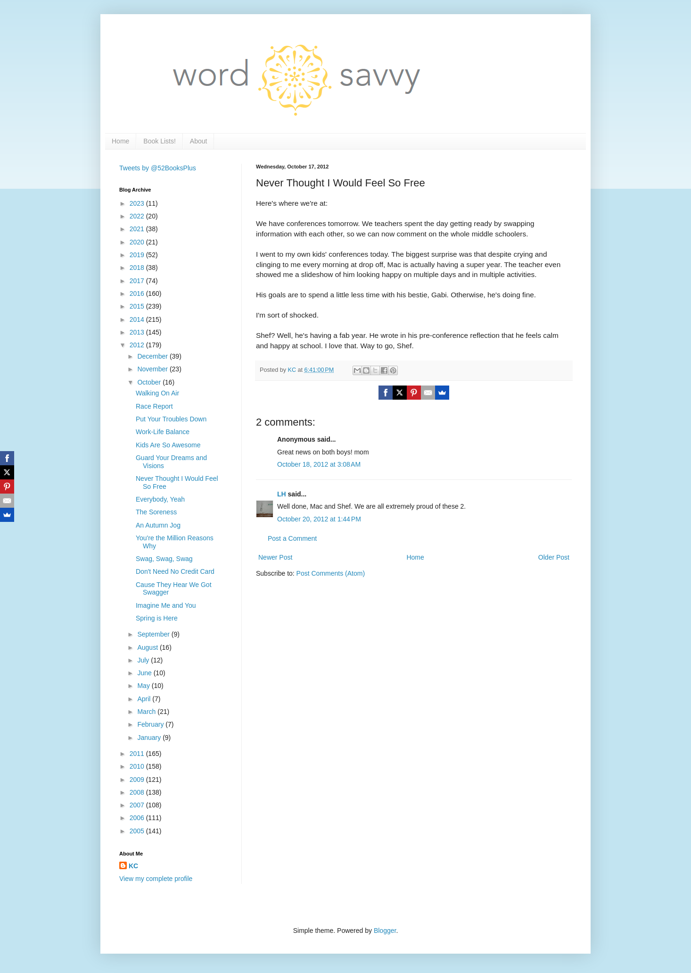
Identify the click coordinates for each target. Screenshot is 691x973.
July (144, 660)
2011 (138, 753)
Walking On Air (157, 393)
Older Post (553, 557)
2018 (138, 267)
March (147, 711)
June (145, 673)
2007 (138, 805)
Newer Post (275, 557)
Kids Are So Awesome (168, 445)
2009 (138, 779)
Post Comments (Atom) (330, 573)
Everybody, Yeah (160, 499)
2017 (138, 281)
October (150, 382)
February (151, 724)
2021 (138, 229)
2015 (138, 306)
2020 (138, 242)
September (154, 634)
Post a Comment (292, 538)
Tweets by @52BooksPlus (157, 168)
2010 (138, 766)
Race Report (154, 406)
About (198, 141)
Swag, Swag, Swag (164, 558)
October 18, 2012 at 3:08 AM (319, 464)
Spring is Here (157, 618)
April (144, 699)
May (144, 685)
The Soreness (156, 512)
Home (120, 141)
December (153, 356)
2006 (138, 818)
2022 (138, 216)
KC (133, 866)
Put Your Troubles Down (171, 419)
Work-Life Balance (162, 432)
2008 (138, 792)
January (150, 737)
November (153, 369)
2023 (138, 203)
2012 (138, 345)
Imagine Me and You (166, 605)
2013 (138, 332)
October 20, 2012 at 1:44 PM (319, 519)
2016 (138, 293)
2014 (138, 319)
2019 (138, 255)
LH (281, 494)
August (148, 647)
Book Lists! (159, 141)
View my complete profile (155, 878)
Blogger (385, 930)
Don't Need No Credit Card (175, 571)
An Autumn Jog (158, 525)
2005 (138, 831)
